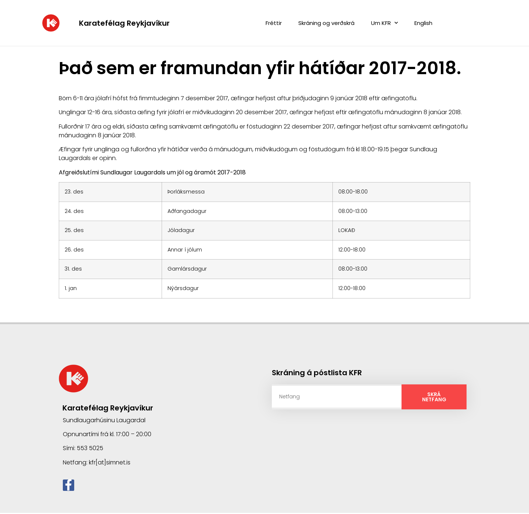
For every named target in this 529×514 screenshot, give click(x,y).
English (423, 23)
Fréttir (274, 23)
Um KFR (384, 23)
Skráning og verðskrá (326, 23)
